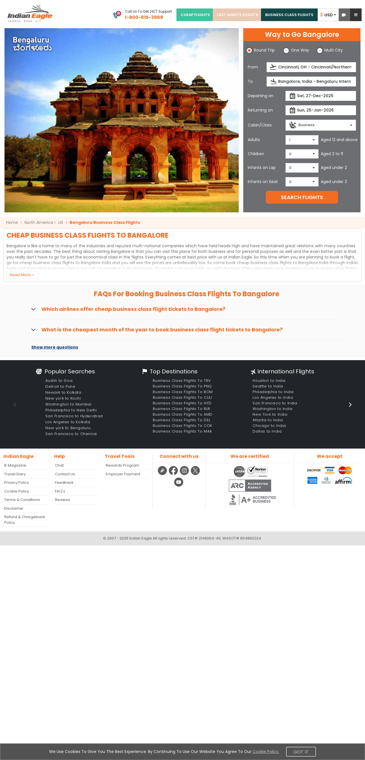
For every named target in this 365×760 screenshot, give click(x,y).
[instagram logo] (185, 474)
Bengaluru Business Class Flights (105, 222)
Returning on (260, 110)
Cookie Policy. (266, 751)
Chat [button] (59, 465)
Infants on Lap (262, 167)
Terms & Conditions (22, 499)
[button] (343, 14)
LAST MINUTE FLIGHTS (237, 14)
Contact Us (65, 474)
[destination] (311, 81)
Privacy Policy (16, 482)
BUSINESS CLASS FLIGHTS (289, 14)
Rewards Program (122, 465)
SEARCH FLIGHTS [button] (302, 197)
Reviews (62, 499)
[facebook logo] (174, 474)
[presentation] (273, 67)
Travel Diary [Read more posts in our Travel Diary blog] (15, 474)
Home (14, 222)
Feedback (64, 482)
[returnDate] (321, 110)
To (250, 81)
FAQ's (60, 491)
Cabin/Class (260, 125)
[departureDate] (321, 96)
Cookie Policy (16, 491)
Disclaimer (14, 508)
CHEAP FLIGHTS (195, 14)
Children (256, 154)
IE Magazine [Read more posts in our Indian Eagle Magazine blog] (15, 465)
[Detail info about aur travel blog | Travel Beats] (163, 474)
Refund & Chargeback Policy (24, 519)
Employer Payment (123, 474)
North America (39, 222)
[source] (311, 67)
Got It (301, 752)
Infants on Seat (263, 181)
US (60, 222)
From (253, 67)
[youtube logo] (179, 486)
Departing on (260, 96)
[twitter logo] (195, 474)
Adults (254, 139)
